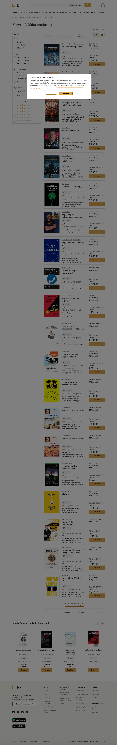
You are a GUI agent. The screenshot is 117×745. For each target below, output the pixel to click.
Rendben (66, 93)
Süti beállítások (51, 94)
